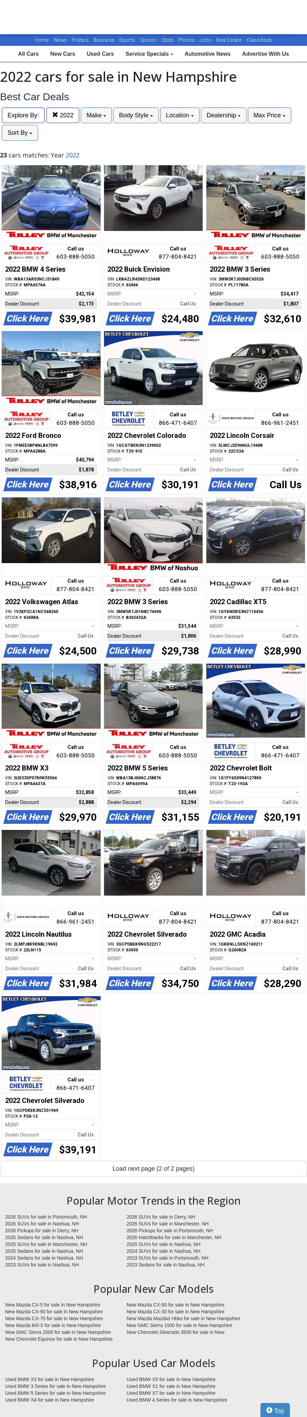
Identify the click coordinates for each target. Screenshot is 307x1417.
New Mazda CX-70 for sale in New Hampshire (54, 1318)
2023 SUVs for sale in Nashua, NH (42, 1265)
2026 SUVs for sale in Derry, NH (161, 1217)
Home (42, 40)
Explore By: (23, 115)
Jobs (206, 40)
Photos (187, 40)
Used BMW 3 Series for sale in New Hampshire (55, 1386)
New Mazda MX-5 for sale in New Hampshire (53, 1325)
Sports (127, 40)
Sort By (20, 132)
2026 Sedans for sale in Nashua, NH (44, 1237)
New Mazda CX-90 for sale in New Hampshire (54, 1311)
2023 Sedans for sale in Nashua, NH (165, 1265)
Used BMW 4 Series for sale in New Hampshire (177, 1400)
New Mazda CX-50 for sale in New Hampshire (176, 1305)
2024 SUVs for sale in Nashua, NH (164, 1251)
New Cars (62, 54)
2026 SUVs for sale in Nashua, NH (42, 1223)
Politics (80, 40)
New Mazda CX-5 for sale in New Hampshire (52, 1305)
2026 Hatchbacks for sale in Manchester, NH (174, 1237)
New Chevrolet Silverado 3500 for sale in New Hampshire (176, 1332)
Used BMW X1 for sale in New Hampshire (171, 1386)
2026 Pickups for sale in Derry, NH (41, 1230)
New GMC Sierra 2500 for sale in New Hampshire (58, 1332)
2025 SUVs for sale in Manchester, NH (46, 1244)
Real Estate (229, 40)
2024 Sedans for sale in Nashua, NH (44, 1258)
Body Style (136, 115)
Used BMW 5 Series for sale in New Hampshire (55, 1393)
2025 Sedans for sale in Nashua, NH (44, 1251)
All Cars (28, 54)
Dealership (224, 115)
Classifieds (259, 40)
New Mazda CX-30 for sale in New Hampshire (176, 1311)
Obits (168, 40)
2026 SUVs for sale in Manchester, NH (168, 1223)
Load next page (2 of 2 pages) (153, 1168)
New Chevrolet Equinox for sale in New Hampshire (59, 1339)
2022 (63, 115)
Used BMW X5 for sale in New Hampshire (171, 1379)
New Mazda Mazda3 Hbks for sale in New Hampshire (183, 1318)
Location (180, 115)
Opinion (149, 40)
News (60, 40)
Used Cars (100, 54)
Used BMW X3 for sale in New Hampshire (49, 1379)
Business (104, 40)
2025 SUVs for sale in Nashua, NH (164, 1244)
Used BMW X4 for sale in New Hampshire (49, 1400)
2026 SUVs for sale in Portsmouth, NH (46, 1217)
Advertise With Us (265, 54)
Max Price (269, 115)
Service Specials (149, 54)
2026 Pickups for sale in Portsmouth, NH (170, 1230)
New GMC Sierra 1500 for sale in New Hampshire (179, 1325)
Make (96, 115)
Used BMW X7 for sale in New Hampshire (171, 1393)
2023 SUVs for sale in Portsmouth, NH (167, 1258)
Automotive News (207, 54)
